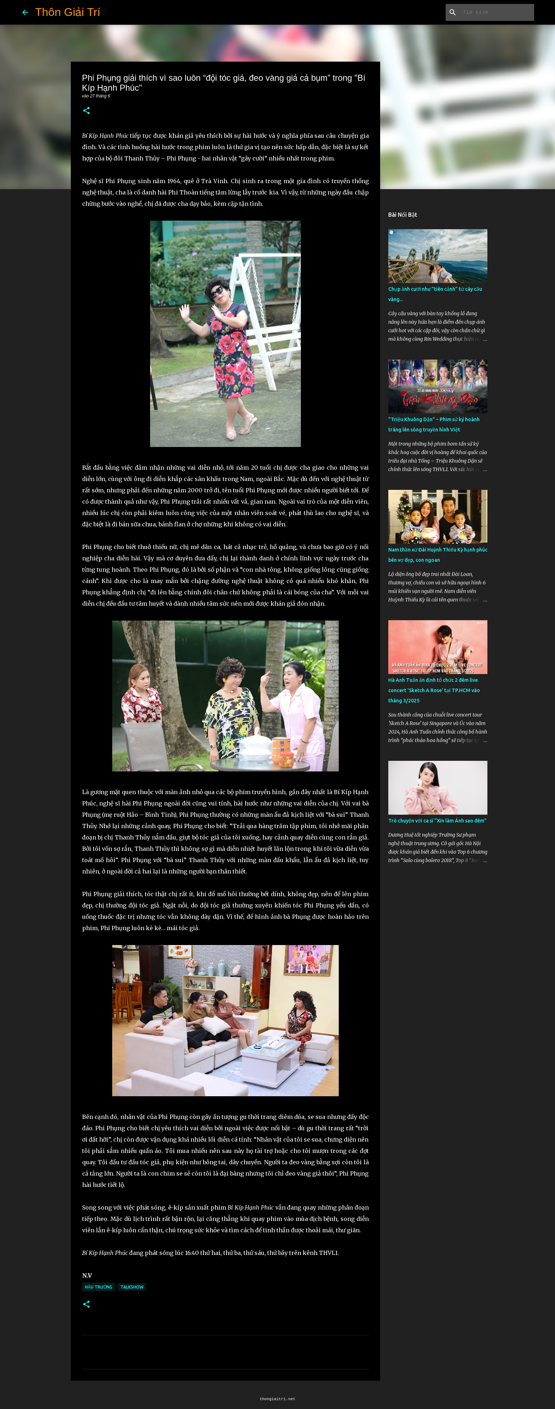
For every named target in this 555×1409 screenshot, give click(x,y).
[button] (86, 111)
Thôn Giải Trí (68, 12)
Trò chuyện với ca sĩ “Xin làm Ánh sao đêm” (437, 821)
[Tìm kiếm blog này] (497, 12)
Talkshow (131, 1287)
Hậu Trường (98, 1287)
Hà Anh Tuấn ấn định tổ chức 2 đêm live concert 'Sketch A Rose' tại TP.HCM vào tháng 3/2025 (434, 690)
